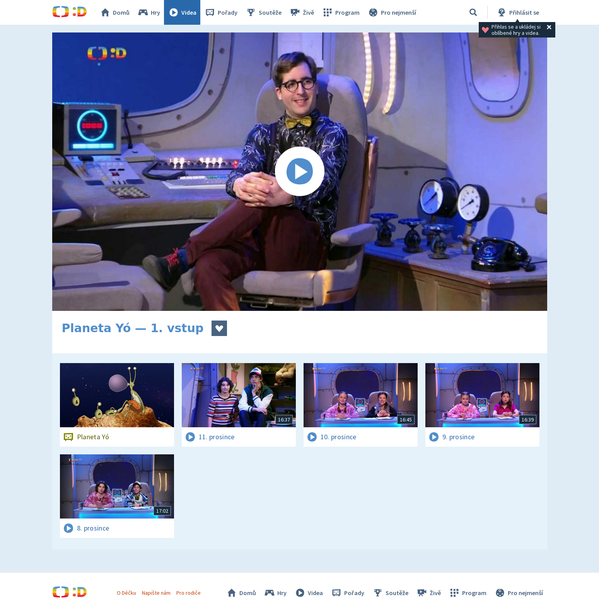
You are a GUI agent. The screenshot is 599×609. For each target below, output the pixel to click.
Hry (148, 12)
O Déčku (126, 592)
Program (341, 12)
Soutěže (263, 12)
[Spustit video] (299, 171)
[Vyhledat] (473, 12)
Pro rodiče (188, 592)
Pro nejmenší (391, 12)
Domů (114, 12)
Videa (182, 12)
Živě (301, 12)
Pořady (220, 12)
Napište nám (156, 592)
